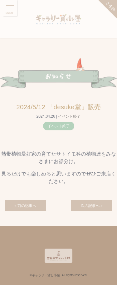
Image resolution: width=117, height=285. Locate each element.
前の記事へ (26, 205)
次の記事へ (90, 205)
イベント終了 (69, 116)
